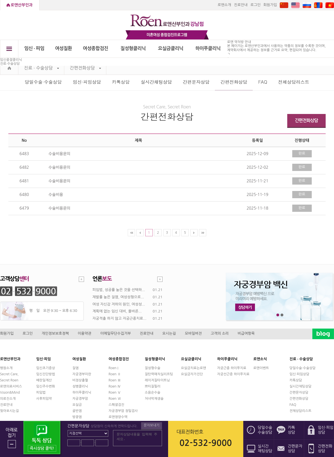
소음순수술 (152, 392)
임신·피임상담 (87, 82)
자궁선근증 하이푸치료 (233, 374)
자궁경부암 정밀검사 (123, 411)
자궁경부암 (80, 398)
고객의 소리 (220, 333)
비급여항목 (246, 333)
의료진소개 (8, 398)
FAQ (262, 82)
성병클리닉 (80, 386)
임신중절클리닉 (11, 59)
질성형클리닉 (133, 48)
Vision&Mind (10, 392)
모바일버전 (193, 333)
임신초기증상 (45, 368)
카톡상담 (121, 82)
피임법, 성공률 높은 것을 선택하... (118, 290)
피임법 (41, 392)
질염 (75, 368)
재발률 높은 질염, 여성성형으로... (118, 297)
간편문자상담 (196, 82)
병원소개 (6, 368)
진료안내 (241, 5)
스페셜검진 (116, 404)
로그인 (255, 5)
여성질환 (63, 48)
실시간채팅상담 (156, 82)
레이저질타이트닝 (157, 380)
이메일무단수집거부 (115, 333)
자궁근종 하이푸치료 (231, 368)
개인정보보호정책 (55, 333)
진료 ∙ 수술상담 (41, 67)
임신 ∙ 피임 (34, 48)
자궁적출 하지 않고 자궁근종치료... (119, 318)
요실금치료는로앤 (193, 368)
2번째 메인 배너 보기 (282, 315)
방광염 (77, 417)
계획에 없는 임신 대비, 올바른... (117, 311)
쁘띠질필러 (152, 386)
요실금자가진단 (192, 374)
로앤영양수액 (118, 417)
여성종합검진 (95, 48)
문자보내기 (151, 425)
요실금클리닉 (170, 48)
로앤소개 (224, 5)
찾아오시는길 (9, 411)
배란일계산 (44, 380)
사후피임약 (44, 398)
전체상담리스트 (293, 82)
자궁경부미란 (81, 374)
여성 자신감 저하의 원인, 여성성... (118, 304)
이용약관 (84, 333)
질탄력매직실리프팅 (159, 374)
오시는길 (169, 333)
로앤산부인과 (22, 5)
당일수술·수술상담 (43, 82)
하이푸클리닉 (208, 48)
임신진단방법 (45, 374)
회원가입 (270, 5)
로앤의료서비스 (11, 386)
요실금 (77, 404)
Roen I (113, 368)
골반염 (77, 411)
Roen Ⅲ (115, 380)
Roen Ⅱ (115, 374)
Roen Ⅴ (115, 392)
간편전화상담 (85, 67)
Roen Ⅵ (115, 398)
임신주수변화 (45, 386)
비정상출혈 (80, 380)
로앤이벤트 (261, 368)
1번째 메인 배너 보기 (277, 315)
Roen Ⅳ (115, 386)
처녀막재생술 (154, 398)
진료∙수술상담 (10, 63)
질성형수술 (152, 368)
